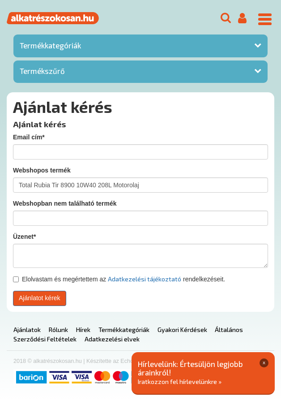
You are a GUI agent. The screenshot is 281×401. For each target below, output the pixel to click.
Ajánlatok (27, 329)
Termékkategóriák (50, 45)
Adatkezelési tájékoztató (144, 279)
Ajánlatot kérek (39, 298)
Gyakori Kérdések (182, 329)
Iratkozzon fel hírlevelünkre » (179, 381)
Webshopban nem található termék (65, 203)
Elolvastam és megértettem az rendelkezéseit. (119, 279)
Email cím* (29, 137)
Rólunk (58, 329)
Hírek (83, 329)
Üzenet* (24, 236)
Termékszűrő (42, 70)
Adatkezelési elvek (112, 339)
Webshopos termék (42, 170)
